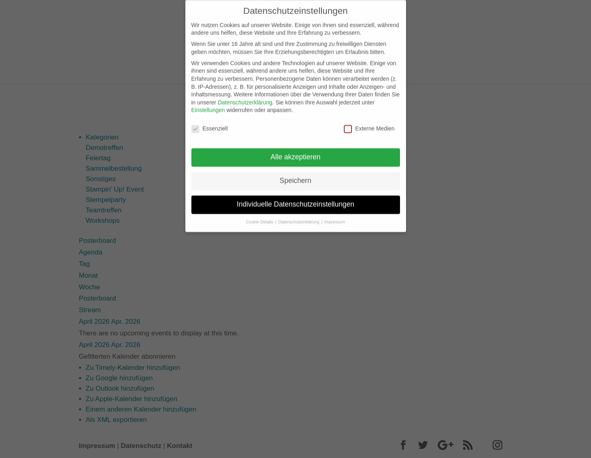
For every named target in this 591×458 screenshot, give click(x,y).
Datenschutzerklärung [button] (299, 216)
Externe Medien (369, 123)
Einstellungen (208, 104)
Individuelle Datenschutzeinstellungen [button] (295, 199)
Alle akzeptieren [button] (295, 151)
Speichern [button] (295, 175)
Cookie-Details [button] (260, 216)
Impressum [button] (334, 216)
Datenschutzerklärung (245, 97)
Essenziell (209, 123)
